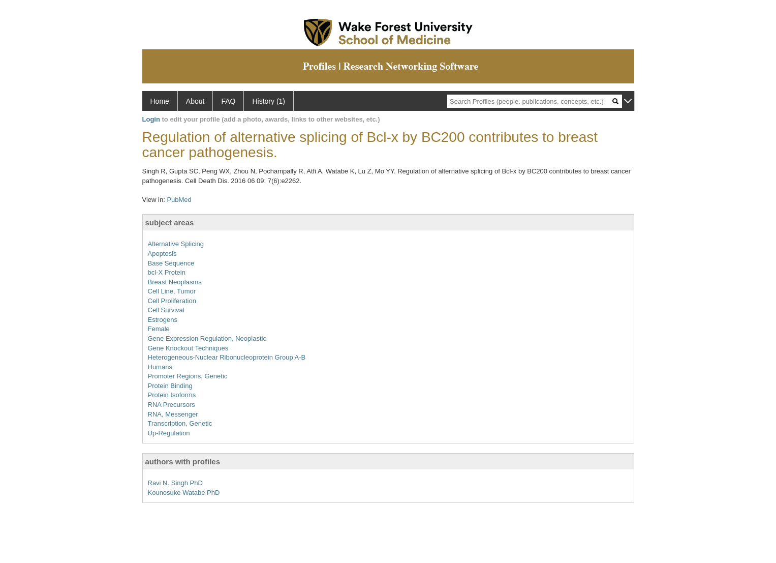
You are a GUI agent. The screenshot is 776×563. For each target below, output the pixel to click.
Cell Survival (166, 310)
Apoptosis (162, 253)
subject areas (169, 222)
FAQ (228, 101)
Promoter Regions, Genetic (188, 376)
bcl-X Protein (166, 272)
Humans (160, 367)
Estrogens (163, 319)
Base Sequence (171, 263)
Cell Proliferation (172, 301)
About (195, 101)
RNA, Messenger (173, 414)
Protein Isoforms (172, 395)
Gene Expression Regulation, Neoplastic (207, 338)
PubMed (179, 199)
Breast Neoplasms (175, 282)
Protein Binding (170, 386)
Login (151, 119)
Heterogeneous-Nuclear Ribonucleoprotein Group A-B (227, 357)
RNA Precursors (171, 404)
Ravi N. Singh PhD (175, 483)
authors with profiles (183, 461)
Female (159, 329)
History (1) (268, 101)
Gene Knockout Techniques (188, 348)
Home (159, 101)
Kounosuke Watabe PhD (184, 492)
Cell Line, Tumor (172, 291)
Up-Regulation (169, 433)
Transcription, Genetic (180, 423)
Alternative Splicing (176, 244)
